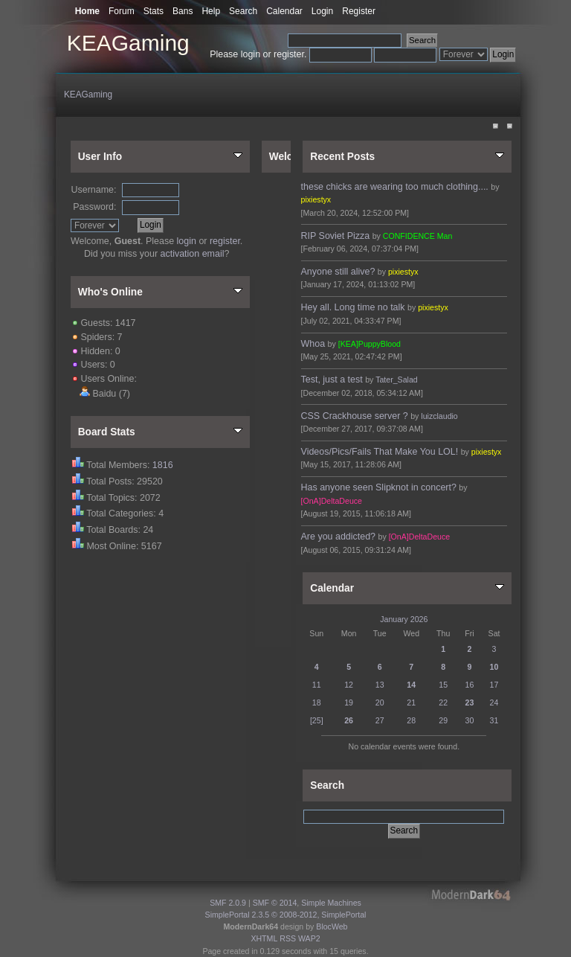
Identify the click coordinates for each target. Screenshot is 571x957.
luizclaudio (439, 416)
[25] (316, 720)
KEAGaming (128, 43)
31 (494, 720)
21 (411, 702)
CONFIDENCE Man (418, 235)
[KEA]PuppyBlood (369, 343)
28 (411, 720)
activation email (193, 254)
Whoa (313, 344)
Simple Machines (331, 902)
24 (494, 702)
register (289, 54)
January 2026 (404, 619)
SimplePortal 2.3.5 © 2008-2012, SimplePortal (286, 914)
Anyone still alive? (338, 271)
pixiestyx (316, 199)
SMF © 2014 (275, 902)
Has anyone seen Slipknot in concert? (379, 487)
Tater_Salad (396, 379)
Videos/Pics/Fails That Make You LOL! (380, 452)
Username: (93, 190)
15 (443, 684)
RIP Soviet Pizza (335, 236)
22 (443, 702)
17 (494, 684)
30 (469, 720)
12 (348, 684)
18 (316, 702)
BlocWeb (331, 926)
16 (469, 684)
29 (443, 720)
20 (379, 702)
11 (316, 684)
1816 (162, 465)
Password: (94, 207)
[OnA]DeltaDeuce (331, 500)
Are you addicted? (338, 536)
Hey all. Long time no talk (353, 307)
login (250, 54)
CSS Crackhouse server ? (354, 416)
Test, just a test (332, 379)
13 (379, 684)
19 (348, 702)
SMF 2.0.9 (228, 902)
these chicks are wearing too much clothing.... (394, 187)
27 (379, 720)
